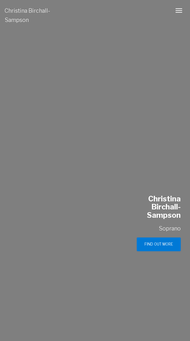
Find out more (159, 244)
